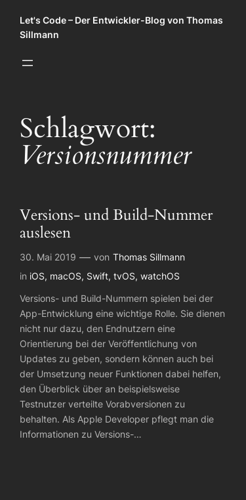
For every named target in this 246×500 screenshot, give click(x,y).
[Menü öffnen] (27, 63)
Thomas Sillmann (149, 256)
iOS (37, 275)
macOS (65, 275)
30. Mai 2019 (48, 256)
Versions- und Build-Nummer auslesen (116, 224)
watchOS (160, 275)
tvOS (124, 275)
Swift (97, 275)
